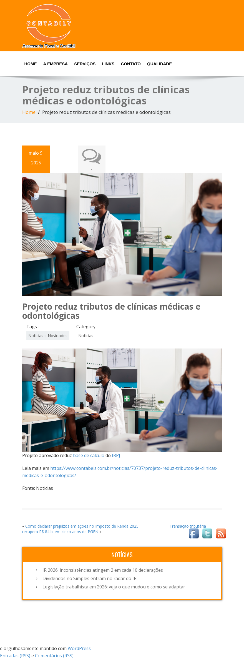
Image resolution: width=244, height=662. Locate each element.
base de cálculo (88, 455)
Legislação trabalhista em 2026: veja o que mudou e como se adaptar (113, 587)
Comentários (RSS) (54, 656)
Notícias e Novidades (47, 335)
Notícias (85, 335)
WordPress (79, 648)
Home (30, 63)
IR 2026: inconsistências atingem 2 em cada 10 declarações (102, 570)
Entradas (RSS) (15, 656)
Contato (131, 63)
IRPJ (116, 455)
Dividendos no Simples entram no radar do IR (89, 578)
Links (108, 63)
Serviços (84, 63)
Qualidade (159, 63)
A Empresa (55, 63)
